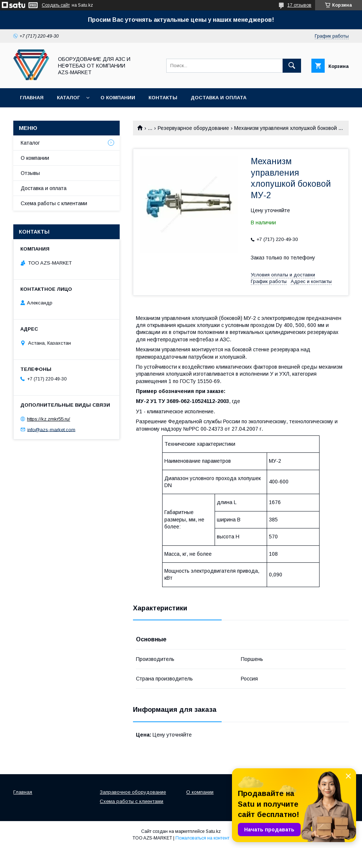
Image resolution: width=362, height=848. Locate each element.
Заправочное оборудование (133, 792)
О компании (117, 97)
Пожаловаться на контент (202, 838)
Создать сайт (56, 5)
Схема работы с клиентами (54, 203)
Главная (32, 97)
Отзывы (30, 173)
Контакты (162, 97)
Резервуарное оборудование (193, 128)
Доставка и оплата (218, 97)
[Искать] (292, 66)
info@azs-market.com (51, 429)
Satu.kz (213, 831)
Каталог (68, 97)
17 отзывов (299, 5)
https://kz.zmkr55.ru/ (48, 419)
